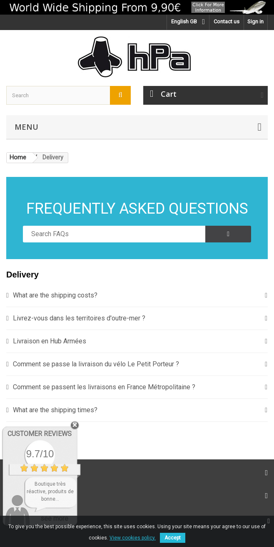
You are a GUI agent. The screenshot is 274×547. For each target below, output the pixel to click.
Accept (172, 538)
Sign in (255, 21)
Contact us (226, 21)
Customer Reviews (39, 434)
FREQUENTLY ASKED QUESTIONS (137, 208)
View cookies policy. (133, 538)
